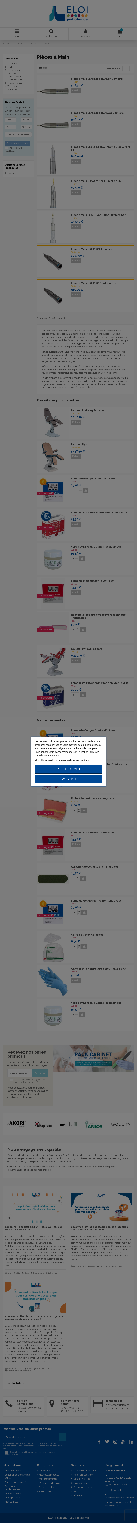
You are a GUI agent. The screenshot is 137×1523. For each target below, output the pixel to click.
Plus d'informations (46, 760)
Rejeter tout (68, 769)
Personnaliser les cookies (74, 760)
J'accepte (68, 779)
